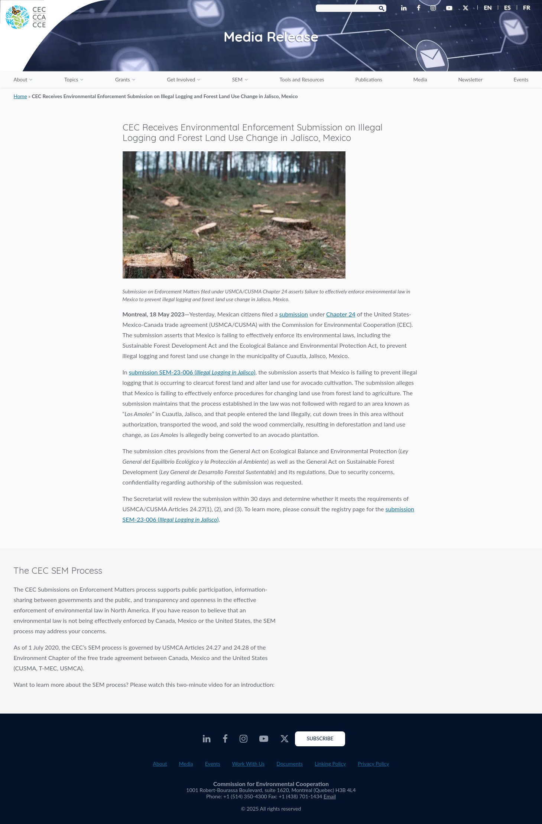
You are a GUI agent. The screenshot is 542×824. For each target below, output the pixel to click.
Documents (289, 763)
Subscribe (320, 738)
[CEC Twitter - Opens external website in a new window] (467, 8)
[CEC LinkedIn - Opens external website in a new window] (405, 8)
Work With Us (248, 763)
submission (293, 314)
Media (420, 80)
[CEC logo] (55, 56)
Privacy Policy (373, 763)
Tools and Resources (301, 80)
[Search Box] (351, 8)
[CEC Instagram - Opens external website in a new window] (435, 8)
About (20, 80)
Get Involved (181, 80)
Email (330, 796)
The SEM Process (418, 629)
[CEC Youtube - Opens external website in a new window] (450, 8)
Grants (122, 80)
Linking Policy (330, 763)
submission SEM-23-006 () (192, 372)
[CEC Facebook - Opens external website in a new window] (420, 8)
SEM (237, 80)
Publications (368, 80)
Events (521, 80)
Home (20, 96)
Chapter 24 (341, 314)
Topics (71, 80)
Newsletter (470, 80)
